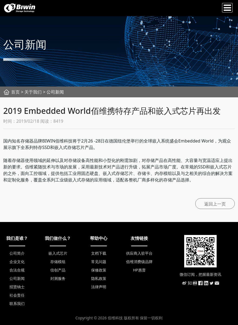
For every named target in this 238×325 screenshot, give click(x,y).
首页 (15, 92)
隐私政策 (98, 278)
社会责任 (17, 295)
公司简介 (17, 253)
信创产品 (57, 270)
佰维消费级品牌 (139, 261)
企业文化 (17, 261)
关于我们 (33, 92)
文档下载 (98, 253)
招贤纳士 (17, 286)
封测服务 (57, 278)
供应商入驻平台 (139, 253)
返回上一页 (215, 204)
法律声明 (98, 286)
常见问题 (98, 261)
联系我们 (17, 303)
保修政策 (98, 270)
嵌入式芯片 (57, 253)
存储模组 (57, 261)
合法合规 (17, 270)
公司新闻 (17, 278)
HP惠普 (139, 270)
